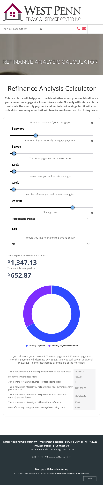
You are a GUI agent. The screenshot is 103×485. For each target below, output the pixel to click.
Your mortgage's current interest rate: (50, 158)
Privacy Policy (43, 445)
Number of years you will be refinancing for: (50, 194)
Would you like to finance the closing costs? (50, 237)
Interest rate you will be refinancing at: (50, 176)
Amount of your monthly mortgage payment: (50, 140)
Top (90, 479)
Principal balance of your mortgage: (50, 122)
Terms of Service (77, 473)
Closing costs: (50, 212)
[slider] (36, 135)
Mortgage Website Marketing (51, 469)
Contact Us (62, 445)
